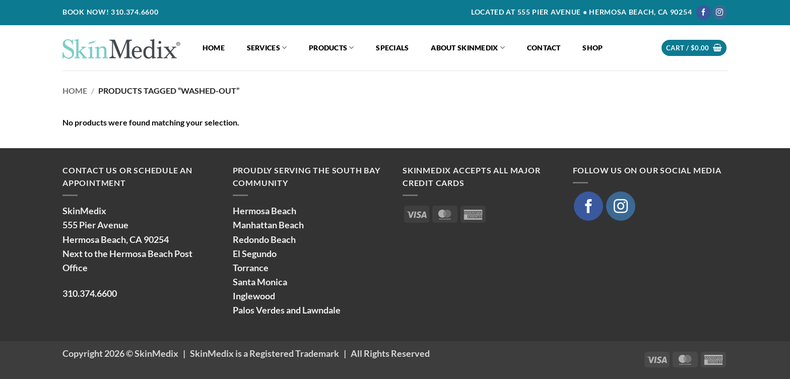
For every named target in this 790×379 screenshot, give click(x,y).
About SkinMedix (468, 47)
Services (267, 47)
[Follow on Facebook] (703, 12)
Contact (544, 47)
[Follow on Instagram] (719, 12)
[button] (694, 48)
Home (214, 47)
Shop (592, 47)
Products (331, 47)
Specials (392, 47)
